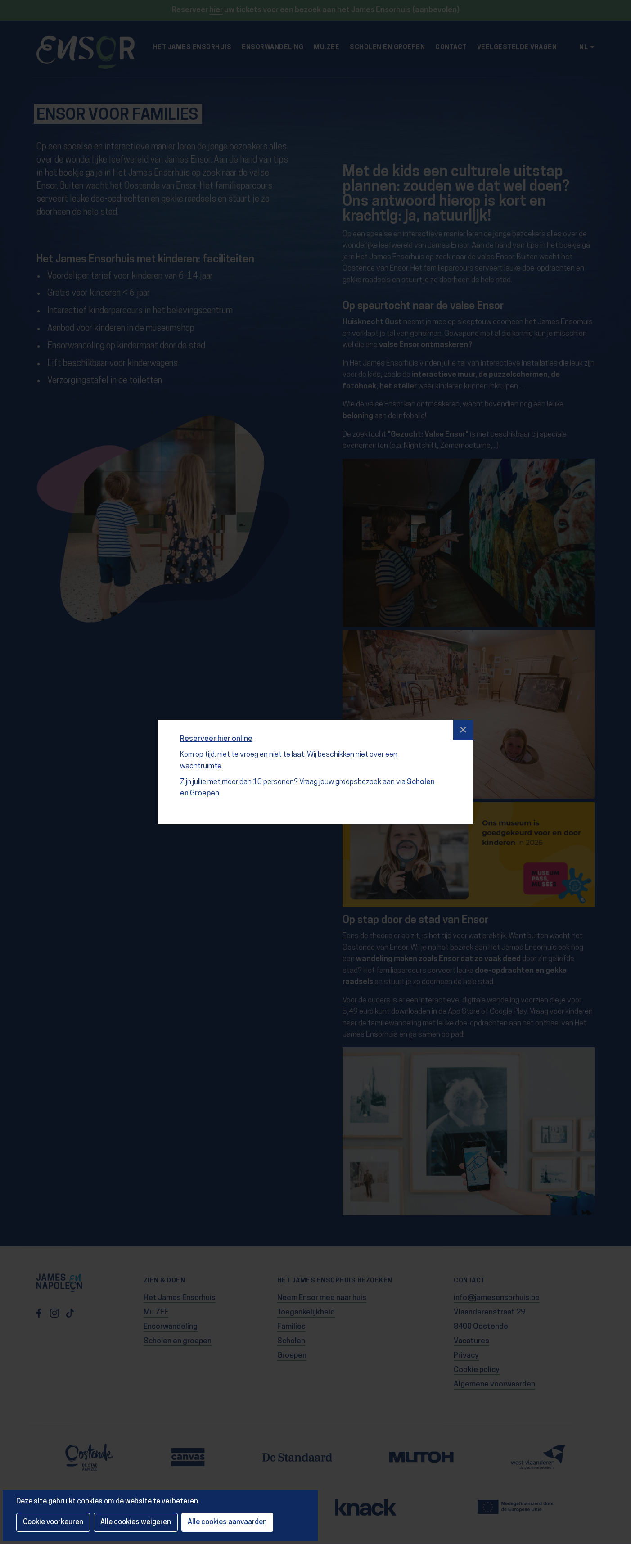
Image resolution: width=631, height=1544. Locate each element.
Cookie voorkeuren (53, 1522)
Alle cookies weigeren (135, 1522)
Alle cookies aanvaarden (227, 1522)
